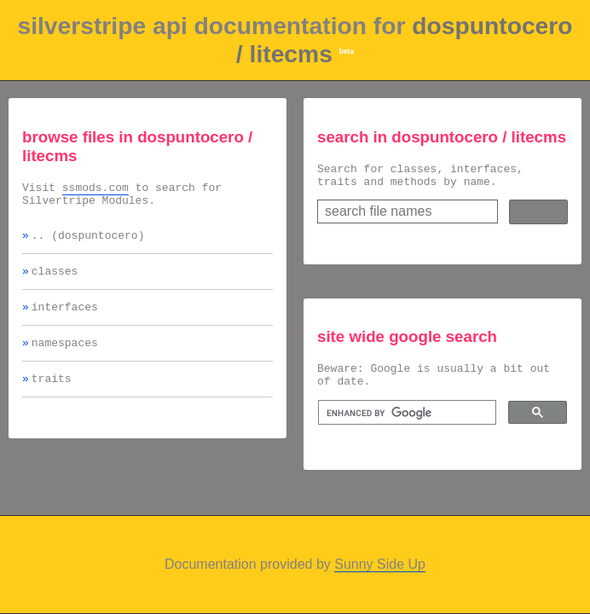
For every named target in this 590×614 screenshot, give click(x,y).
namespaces (65, 357)
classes (55, 280)
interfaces (65, 319)
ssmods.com (95, 189)
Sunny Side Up (379, 564)
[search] (405, 423)
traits (52, 395)
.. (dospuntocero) (88, 242)
